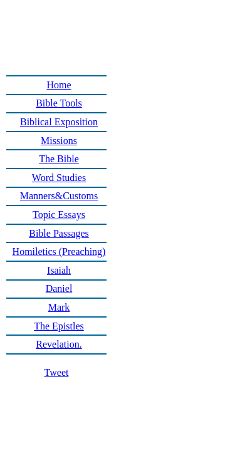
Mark (59, 307)
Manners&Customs (59, 195)
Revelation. (58, 344)
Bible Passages (59, 233)
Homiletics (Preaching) (59, 251)
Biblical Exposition (59, 122)
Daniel (59, 288)
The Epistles (59, 326)
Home (58, 85)
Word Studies (59, 177)
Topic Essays (59, 214)
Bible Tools (59, 103)
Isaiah (59, 270)
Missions (59, 140)
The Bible (59, 158)
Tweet (56, 372)
